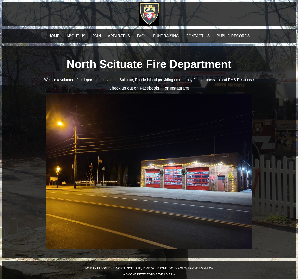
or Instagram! (177, 88)
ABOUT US (75, 36)
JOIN (96, 36)
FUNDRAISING (166, 36)
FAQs (141, 36)
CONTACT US (198, 36)
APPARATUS (119, 36)
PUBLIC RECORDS (233, 36)
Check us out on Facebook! (134, 88)
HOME (53, 36)
